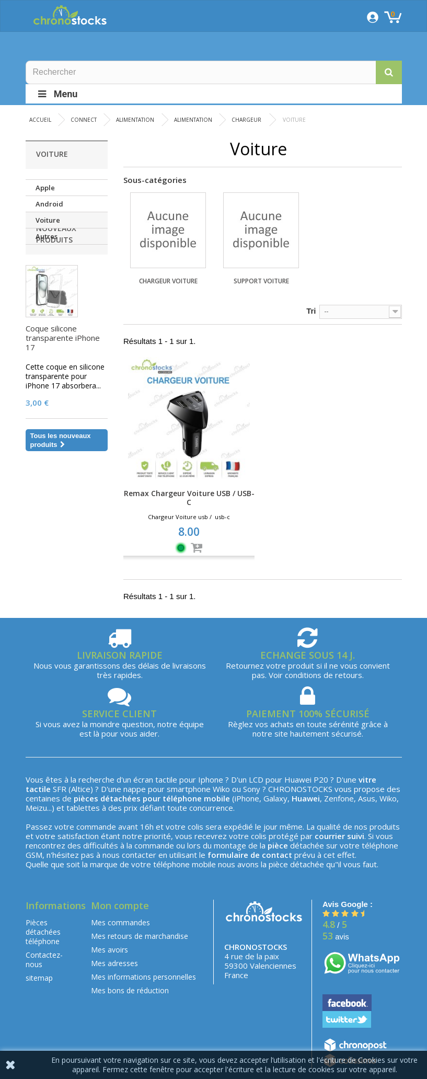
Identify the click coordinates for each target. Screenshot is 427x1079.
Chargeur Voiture (168, 281)
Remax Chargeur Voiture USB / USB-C (189, 498)
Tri (311, 310)
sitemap (39, 978)
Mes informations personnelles (143, 977)
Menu (57, 93)
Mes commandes (120, 922)
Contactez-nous (44, 959)
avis (335, 936)
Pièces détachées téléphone (43, 931)
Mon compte (120, 905)
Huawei (297, 779)
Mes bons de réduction (130, 990)
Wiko (221, 789)
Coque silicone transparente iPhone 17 (63, 383)
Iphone (210, 779)
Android (49, 204)
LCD (256, 779)
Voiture (48, 220)
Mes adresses (114, 963)
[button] (389, 72)
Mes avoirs (109, 950)
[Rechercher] (214, 72)
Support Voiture (261, 281)
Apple (45, 187)
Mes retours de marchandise (139, 936)
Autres (46, 236)
